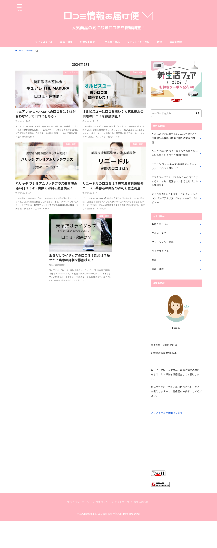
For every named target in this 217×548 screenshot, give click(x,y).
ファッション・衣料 (138, 42)
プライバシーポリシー (79, 502)
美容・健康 (66, 42)
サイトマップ (122, 502)
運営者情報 (175, 42)
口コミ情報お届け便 (106, 514)
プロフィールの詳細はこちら (166, 412)
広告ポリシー (103, 502)
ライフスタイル (44, 42)
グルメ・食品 (112, 42)
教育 (159, 42)
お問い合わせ (140, 502)
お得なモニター (88, 42)
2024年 (29, 51)
